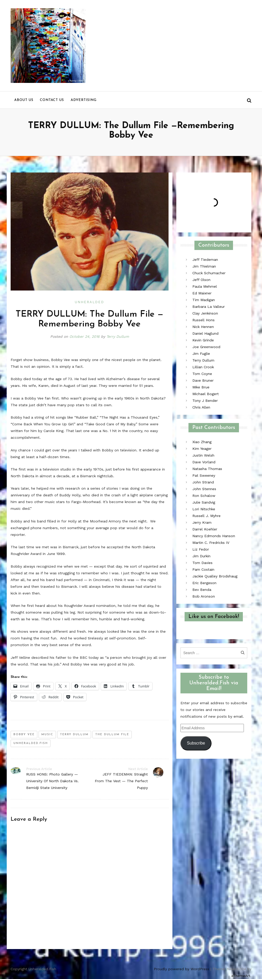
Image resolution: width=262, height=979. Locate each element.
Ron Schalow (203, 496)
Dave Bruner (203, 380)
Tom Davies (202, 563)
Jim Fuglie (201, 353)
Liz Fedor (200, 549)
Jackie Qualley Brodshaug (214, 576)
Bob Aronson (203, 596)
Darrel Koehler (204, 529)
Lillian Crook (203, 367)
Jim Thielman (204, 266)
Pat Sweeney (203, 475)
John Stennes (204, 489)
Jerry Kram (202, 522)
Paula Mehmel (204, 286)
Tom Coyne (202, 374)
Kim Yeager (202, 449)
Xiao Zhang (202, 442)
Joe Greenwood (206, 347)
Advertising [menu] (84, 100)
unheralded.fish (30, 743)
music (47, 734)
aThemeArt (240, 976)
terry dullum (74, 734)
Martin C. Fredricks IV (210, 543)
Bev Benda (201, 590)
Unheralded (89, 302)
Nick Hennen (203, 327)
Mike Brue (200, 387)
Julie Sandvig (203, 502)
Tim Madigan (203, 300)
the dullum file (112, 734)
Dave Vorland (203, 462)
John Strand (203, 482)
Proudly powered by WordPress (181, 969)
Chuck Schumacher (208, 273)
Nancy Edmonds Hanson (213, 536)
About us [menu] (23, 100)
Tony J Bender (205, 400)
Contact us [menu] (52, 100)
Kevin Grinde (203, 340)
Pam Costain (203, 569)
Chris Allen (201, 407)
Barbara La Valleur (208, 306)
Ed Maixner (202, 293)
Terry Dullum (117, 336)
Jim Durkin (201, 556)
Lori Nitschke (203, 509)
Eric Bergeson (204, 583)
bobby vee (24, 734)
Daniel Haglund (205, 333)
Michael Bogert (205, 394)
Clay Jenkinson (205, 313)
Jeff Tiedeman (205, 259)
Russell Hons (203, 320)
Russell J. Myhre (206, 516)
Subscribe (196, 743)
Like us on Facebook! (213, 616)
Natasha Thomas (207, 469)
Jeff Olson (201, 280)
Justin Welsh (203, 455)
